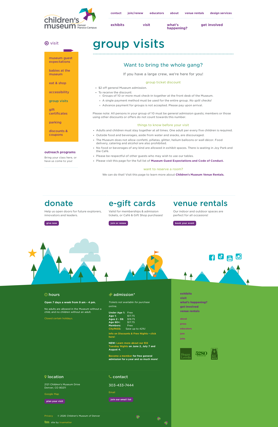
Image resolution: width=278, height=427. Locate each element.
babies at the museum (59, 72)
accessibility (59, 92)
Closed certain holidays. (58, 318)
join (182, 333)
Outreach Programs (59, 152)
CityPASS (114, 328)
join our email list (121, 399)
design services (221, 13)
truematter (65, 422)
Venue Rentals (194, 13)
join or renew (118, 223)
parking (55, 122)
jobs (182, 338)
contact (116, 13)
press (183, 323)
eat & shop (57, 83)
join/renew (135, 13)
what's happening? (177, 26)
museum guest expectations (60, 60)
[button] (212, 257)
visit (146, 24)
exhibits (117, 24)
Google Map (51, 394)
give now (51, 223)
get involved (212, 24)
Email (112, 392)
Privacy (48, 415)
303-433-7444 (121, 385)
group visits (58, 101)
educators (157, 13)
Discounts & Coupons (58, 132)
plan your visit (54, 401)
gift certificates (58, 111)
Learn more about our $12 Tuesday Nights (128, 345)
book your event (184, 223)
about (174, 13)
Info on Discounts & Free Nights (128, 333)
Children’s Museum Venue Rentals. (200, 174)
